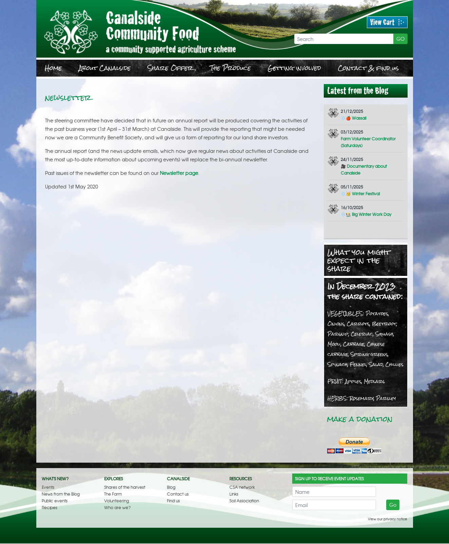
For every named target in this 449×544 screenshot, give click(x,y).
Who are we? (117, 507)
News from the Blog (61, 494)
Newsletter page (179, 172)
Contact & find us (368, 68)
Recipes (49, 507)
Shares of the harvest (124, 487)
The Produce (230, 68)
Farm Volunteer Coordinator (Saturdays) (368, 138)
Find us (173, 501)
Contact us (178, 494)
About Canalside (105, 68)
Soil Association (244, 501)
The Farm (113, 494)
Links (233, 494)
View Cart (387, 22)
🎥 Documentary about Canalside (364, 166)
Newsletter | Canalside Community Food (160, 29)
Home (53, 68)
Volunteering (116, 501)
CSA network (242, 487)
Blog (171, 487)
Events (48, 487)
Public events (55, 501)
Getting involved (294, 68)
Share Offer (170, 68)
